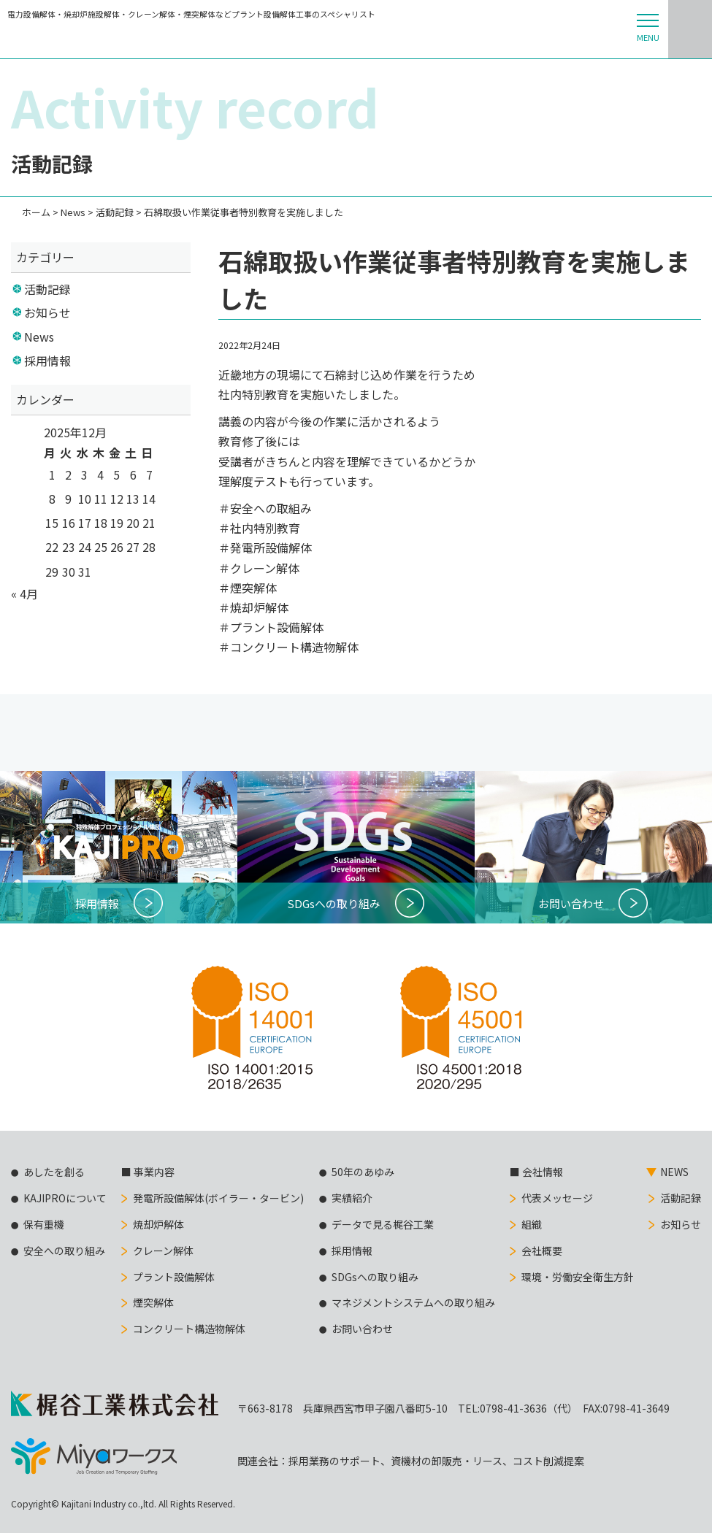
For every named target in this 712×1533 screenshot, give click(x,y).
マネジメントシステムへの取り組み (413, 1302)
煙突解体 (153, 1302)
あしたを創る (54, 1171)
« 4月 (24, 593)
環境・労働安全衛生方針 (577, 1276)
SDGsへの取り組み (375, 1276)
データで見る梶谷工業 (383, 1224)
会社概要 (541, 1250)
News (39, 336)
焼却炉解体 (158, 1224)
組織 (531, 1224)
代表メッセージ (557, 1198)
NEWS (674, 1171)
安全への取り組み (64, 1250)
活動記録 (47, 289)
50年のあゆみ (363, 1171)
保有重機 (43, 1224)
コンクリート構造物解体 (189, 1328)
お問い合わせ (362, 1328)
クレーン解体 (163, 1250)
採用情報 (47, 360)
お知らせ (47, 312)
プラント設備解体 (174, 1276)
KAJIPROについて (65, 1198)
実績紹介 (352, 1198)
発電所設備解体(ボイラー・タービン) (218, 1198)
